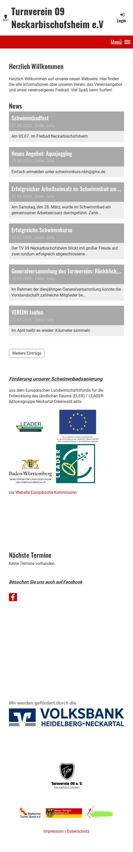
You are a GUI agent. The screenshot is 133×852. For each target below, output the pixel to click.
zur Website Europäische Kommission (43, 492)
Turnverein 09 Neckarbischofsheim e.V (57, 17)
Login (121, 18)
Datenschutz (78, 831)
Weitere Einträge (26, 353)
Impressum (54, 831)
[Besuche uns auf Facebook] (13, 598)
